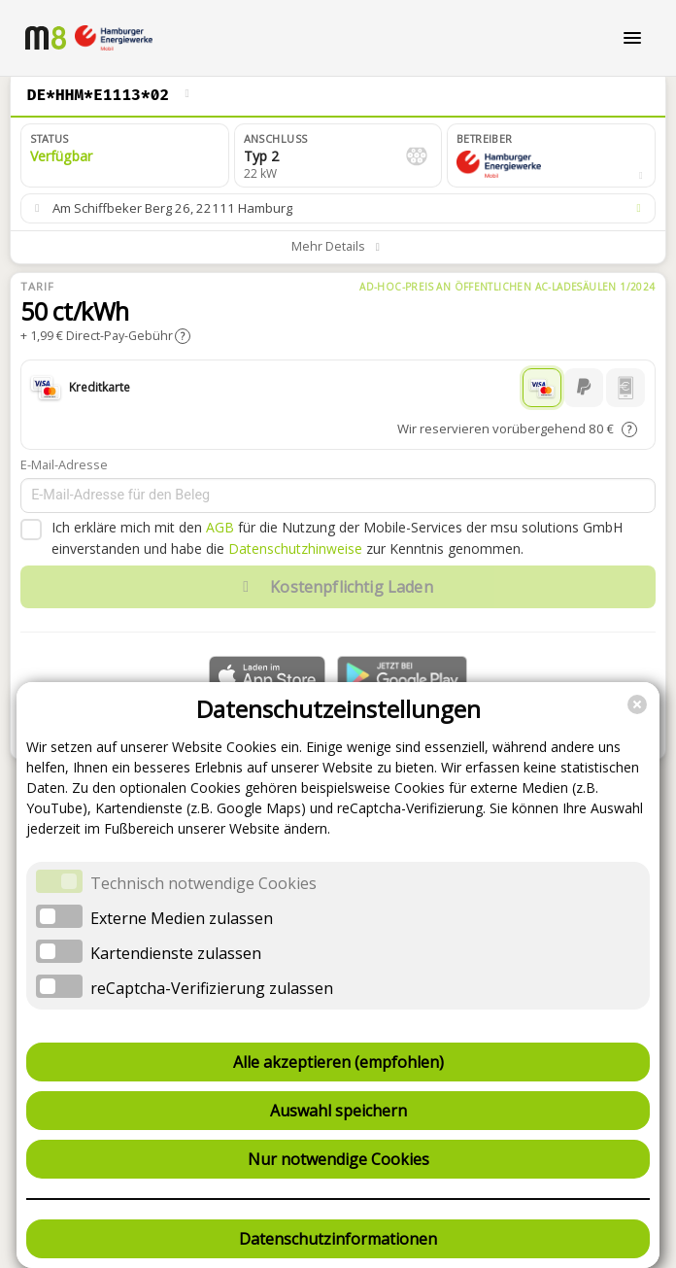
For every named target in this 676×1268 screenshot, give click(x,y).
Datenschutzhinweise (295, 548)
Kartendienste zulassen (175, 953)
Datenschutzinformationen (338, 1239)
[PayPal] (583, 387)
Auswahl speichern (338, 1110)
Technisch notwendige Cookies (203, 883)
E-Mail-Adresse (64, 464)
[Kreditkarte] (542, 387)
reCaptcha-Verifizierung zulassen (211, 988)
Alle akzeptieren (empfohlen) (338, 1062)
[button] (551, 155)
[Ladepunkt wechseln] (187, 95)
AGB (220, 527)
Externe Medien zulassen (181, 918)
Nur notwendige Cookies (338, 1159)
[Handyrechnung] (625, 387)
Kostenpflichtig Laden (333, 587)
